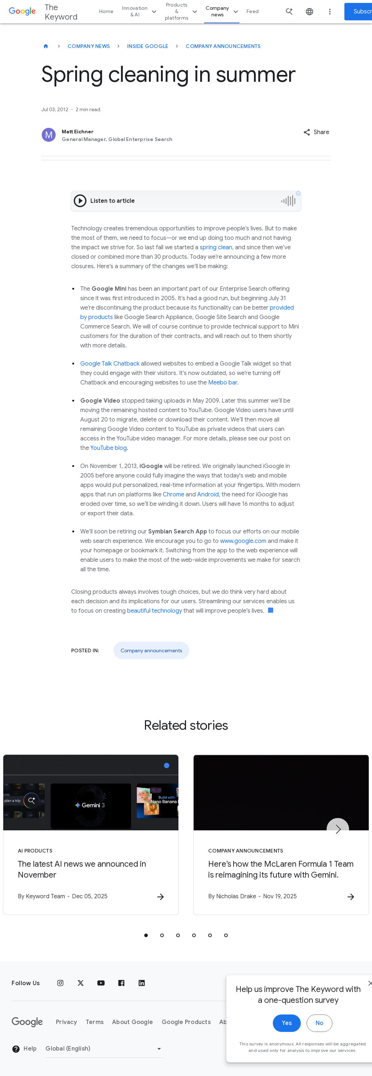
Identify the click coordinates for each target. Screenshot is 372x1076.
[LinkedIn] (141, 983)
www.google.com (243, 541)
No (298, 1034)
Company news (223, 11)
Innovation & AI (140, 11)
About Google (132, 1022)
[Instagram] (60, 983)
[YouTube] (101, 983)
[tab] (146, 935)
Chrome (173, 494)
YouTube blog (108, 448)
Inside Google (147, 46)
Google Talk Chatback (110, 363)
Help (24, 1049)
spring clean (216, 247)
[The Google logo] (27, 1022)
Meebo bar (222, 382)
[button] (316, 132)
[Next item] (338, 829)
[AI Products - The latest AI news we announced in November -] (90, 835)
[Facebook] (121, 983)
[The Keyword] (45, 46)
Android (208, 494)
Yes (265, 1034)
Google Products (186, 1022)
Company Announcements (223, 46)
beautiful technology (154, 610)
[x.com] (80, 983)
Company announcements (151, 650)
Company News (89, 46)
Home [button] (106, 11)
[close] (349, 994)
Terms (95, 1022)
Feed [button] (253, 11)
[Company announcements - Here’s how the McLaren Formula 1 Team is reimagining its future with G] (281, 835)
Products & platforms (182, 11)
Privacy (66, 1022)
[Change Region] (104, 1048)
